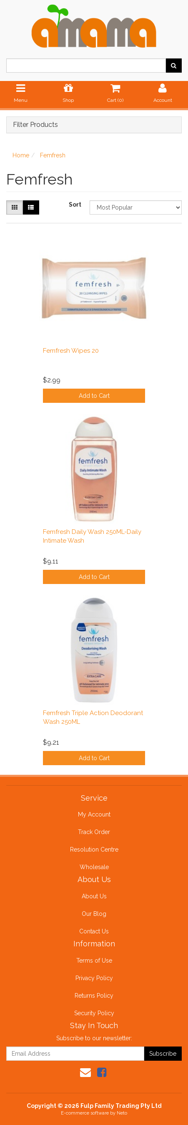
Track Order (94, 832)
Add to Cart (94, 395)
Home (21, 155)
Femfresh (52, 155)
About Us (94, 896)
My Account (94, 814)
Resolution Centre (94, 849)
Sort (75, 204)
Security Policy (94, 1013)
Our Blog (94, 913)
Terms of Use (94, 960)
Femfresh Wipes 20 (71, 350)
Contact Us (94, 931)
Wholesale (94, 867)
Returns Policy (94, 995)
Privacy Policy (94, 978)
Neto (122, 1113)
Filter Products (35, 125)
